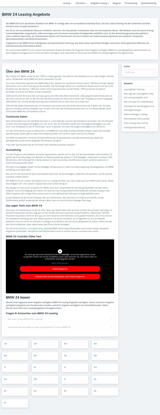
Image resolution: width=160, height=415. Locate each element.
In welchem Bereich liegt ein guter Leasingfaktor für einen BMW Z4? (39, 327)
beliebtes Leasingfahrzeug (31, 228)
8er (95, 355)
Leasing (67, 3)
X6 (95, 391)
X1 (65, 379)
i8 (35, 367)
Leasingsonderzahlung (134, 127)
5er (5, 355)
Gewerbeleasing (148, 3)
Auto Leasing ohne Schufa (136, 123)
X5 (65, 391)
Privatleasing (131, 3)
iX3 (5, 379)
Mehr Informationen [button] (60, 263)
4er (95, 343)
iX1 (95, 367)
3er (65, 343)
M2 (35, 379)
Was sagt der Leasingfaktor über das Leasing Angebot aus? (139, 95)
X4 (35, 391)
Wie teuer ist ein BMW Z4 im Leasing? (25, 319)
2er (35, 343)
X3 (5, 391)
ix (65, 367)
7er (65, 355)
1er (5, 343)
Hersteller (81, 3)
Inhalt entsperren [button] (60, 269)
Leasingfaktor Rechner (134, 89)
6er (35, 355)
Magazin (117, 3)
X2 (95, 379)
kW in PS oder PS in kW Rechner (139, 101)
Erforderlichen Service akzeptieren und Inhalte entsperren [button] (60, 276)
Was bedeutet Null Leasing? (137, 118)
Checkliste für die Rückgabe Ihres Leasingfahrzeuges (139, 108)
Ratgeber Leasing (100, 3)
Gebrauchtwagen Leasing (135, 114)
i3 (5, 367)
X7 (5, 402)
